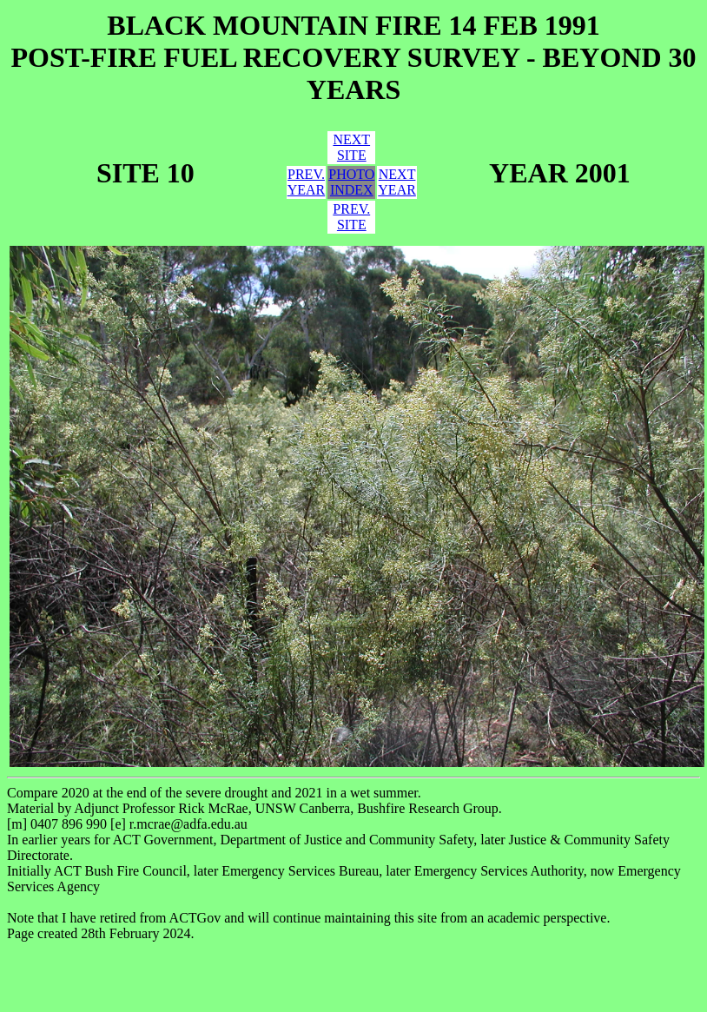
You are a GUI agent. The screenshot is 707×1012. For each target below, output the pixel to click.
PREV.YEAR (306, 182)
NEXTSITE (351, 147)
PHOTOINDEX (351, 182)
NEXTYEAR (397, 182)
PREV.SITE (351, 217)
